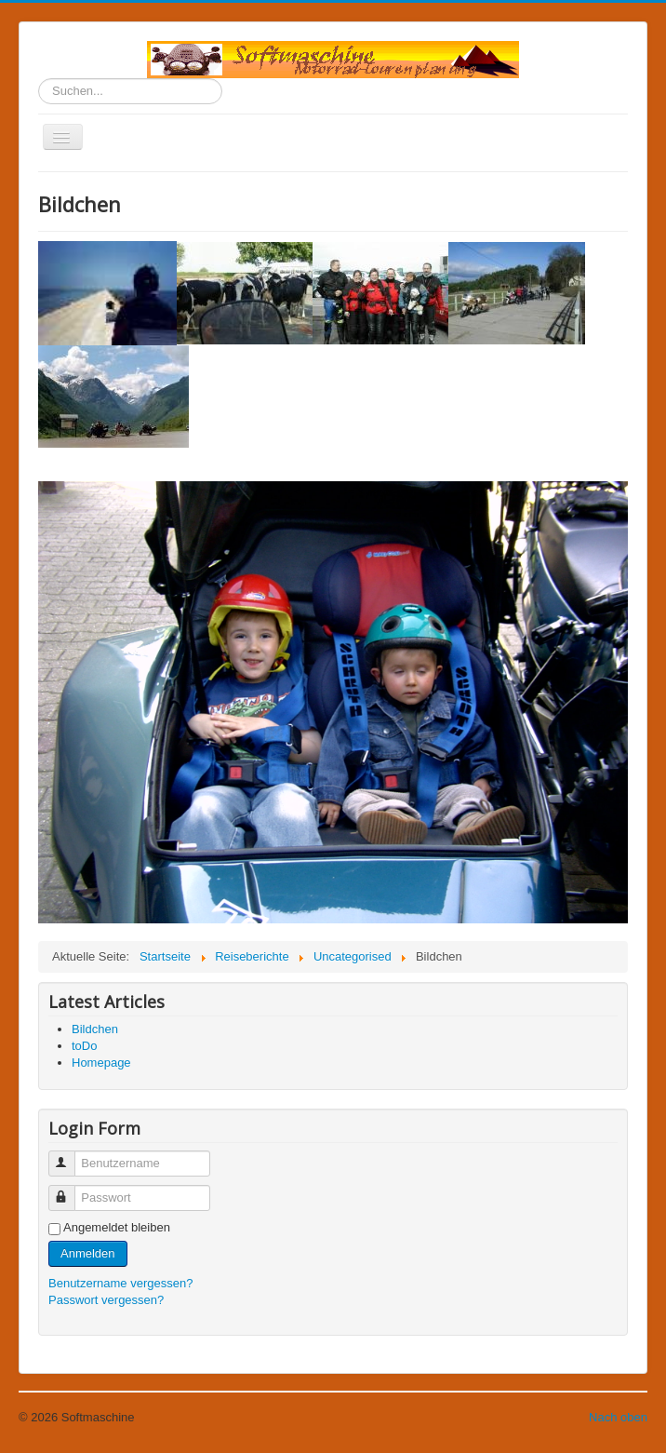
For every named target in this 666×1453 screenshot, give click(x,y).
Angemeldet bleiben (116, 1227)
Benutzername (70, 1155)
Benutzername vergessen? (120, 1283)
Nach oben (618, 1417)
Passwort (70, 1190)
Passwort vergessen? (106, 1300)
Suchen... (38, 78)
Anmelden (87, 1253)
